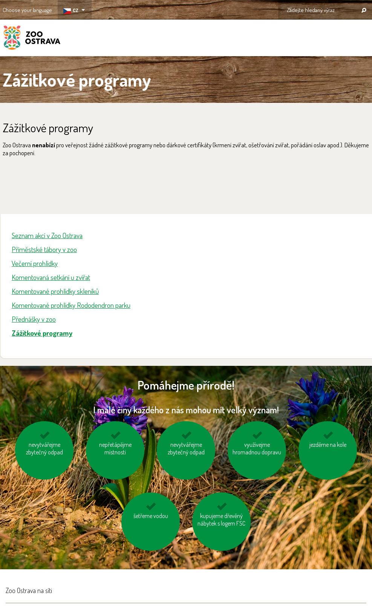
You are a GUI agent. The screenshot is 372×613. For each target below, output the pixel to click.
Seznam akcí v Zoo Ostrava (47, 235)
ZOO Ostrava (32, 39)
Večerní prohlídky (35, 263)
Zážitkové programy (42, 333)
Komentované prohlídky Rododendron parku (71, 305)
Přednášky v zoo (34, 319)
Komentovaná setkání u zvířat (51, 277)
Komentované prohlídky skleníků (55, 291)
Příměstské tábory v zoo (44, 249)
